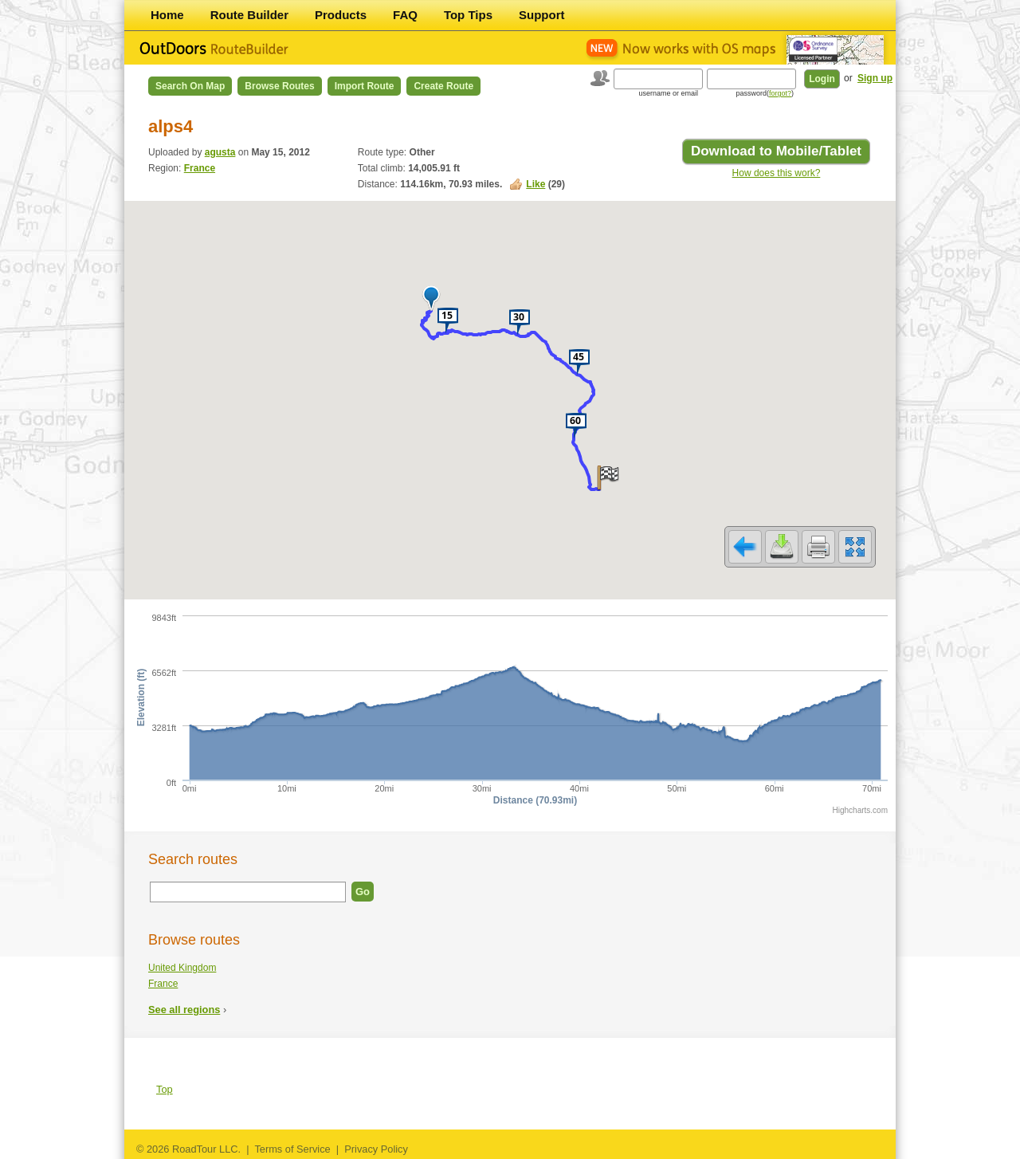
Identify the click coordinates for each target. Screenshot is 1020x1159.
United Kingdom (182, 967)
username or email (668, 93)
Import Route (364, 86)
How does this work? (776, 173)
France (199, 168)
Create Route (443, 86)
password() (765, 93)
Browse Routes (279, 86)
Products (341, 15)
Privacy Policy (376, 1149)
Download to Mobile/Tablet (776, 151)
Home (167, 15)
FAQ (405, 15)
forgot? (780, 93)
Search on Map (190, 86)
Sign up (874, 78)
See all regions (184, 1010)
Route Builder (249, 15)
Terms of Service (292, 1149)
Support (542, 15)
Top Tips (468, 15)
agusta (220, 152)
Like (535, 184)
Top (164, 1089)
